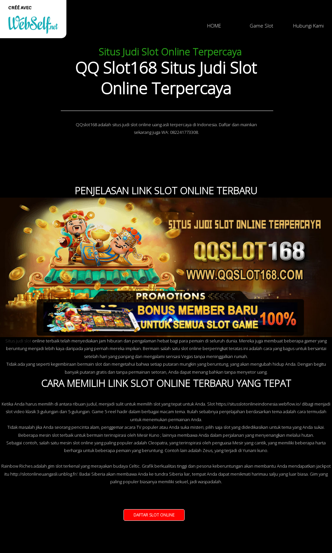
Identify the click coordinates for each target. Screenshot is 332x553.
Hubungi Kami (308, 25)
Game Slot (261, 25)
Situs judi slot (18, 341)
